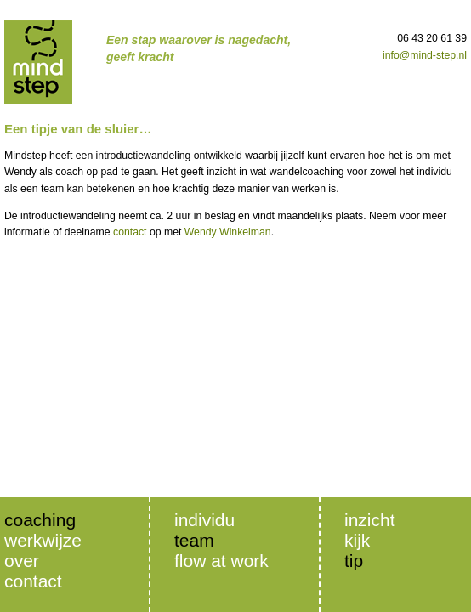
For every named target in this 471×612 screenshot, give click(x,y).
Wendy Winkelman (227, 232)
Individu (204, 520)
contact (130, 232)
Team (194, 540)
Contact (33, 581)
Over (21, 560)
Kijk (357, 540)
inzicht (369, 520)
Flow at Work (221, 560)
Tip (353, 560)
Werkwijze (43, 540)
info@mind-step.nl (425, 55)
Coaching (40, 520)
